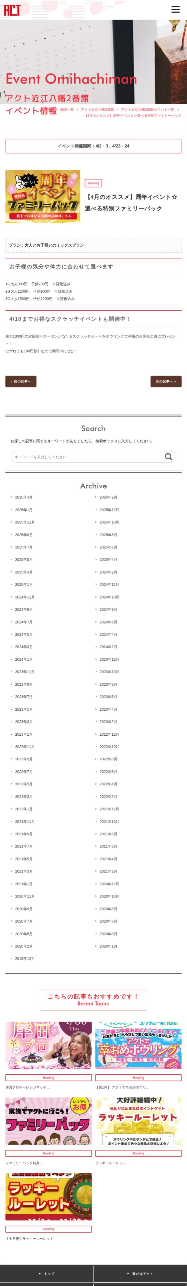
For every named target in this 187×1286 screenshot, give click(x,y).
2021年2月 (108, 870)
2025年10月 (109, 524)
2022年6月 (108, 771)
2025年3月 (24, 573)
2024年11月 (25, 598)
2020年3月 (108, 932)
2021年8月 (108, 833)
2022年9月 (24, 758)
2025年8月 (108, 536)
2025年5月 (24, 561)
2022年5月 (24, 783)
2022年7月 (24, 771)
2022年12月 (109, 734)
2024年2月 (108, 647)
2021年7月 (24, 845)
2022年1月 (24, 808)
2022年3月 (24, 796)
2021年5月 (24, 857)
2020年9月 (24, 907)
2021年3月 (24, 870)
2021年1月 (24, 882)
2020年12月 (109, 882)
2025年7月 (24, 548)
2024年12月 (109, 586)
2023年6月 (108, 697)
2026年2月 (108, 499)
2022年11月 (25, 746)
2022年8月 (108, 758)
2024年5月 (24, 635)
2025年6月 (108, 548)
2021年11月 (25, 820)
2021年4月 (108, 857)
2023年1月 (24, 734)
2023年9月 (24, 684)
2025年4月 (108, 561)
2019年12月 (25, 956)
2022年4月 (108, 783)
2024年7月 (24, 623)
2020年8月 (108, 907)
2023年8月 (108, 684)
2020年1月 (108, 944)
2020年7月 (24, 919)
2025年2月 (108, 573)
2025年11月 (25, 524)
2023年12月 (109, 659)
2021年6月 (108, 845)
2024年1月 (24, 659)
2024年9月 (24, 610)
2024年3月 (24, 647)
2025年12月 (109, 511)
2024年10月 (109, 598)
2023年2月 (108, 721)
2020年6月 (108, 919)
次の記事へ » (165, 384)
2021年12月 (109, 808)
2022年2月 (108, 796)
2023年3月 (24, 721)
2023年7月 (24, 697)
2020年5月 (24, 932)
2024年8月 (108, 610)
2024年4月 (108, 635)
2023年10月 (109, 672)
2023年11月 (25, 672)
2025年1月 (24, 586)
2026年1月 (24, 511)
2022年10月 (109, 746)
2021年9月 (24, 833)
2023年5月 (24, 709)
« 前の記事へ (21, 384)
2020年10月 (109, 895)
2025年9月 (24, 536)
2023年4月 (108, 709)
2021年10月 (109, 820)
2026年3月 (24, 499)
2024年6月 (108, 623)
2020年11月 (25, 895)
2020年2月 (24, 944)
